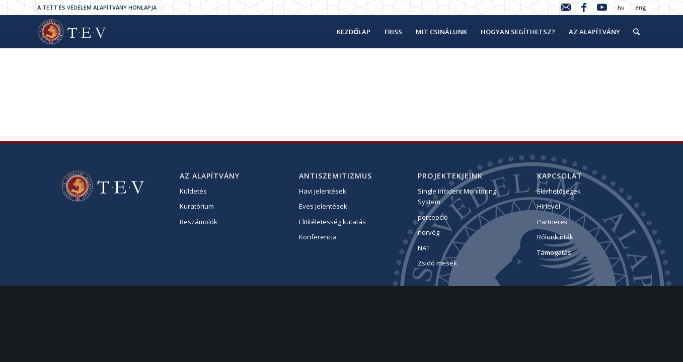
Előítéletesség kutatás (332, 221)
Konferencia (318, 236)
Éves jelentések (323, 206)
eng (640, 7)
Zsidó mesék (437, 262)
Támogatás (554, 252)
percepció (433, 217)
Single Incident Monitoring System (457, 196)
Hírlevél (548, 206)
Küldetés (193, 191)
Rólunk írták (555, 236)
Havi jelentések (322, 191)
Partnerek (552, 221)
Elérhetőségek (559, 191)
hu (621, 7)
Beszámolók (198, 221)
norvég (428, 232)
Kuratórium (197, 206)
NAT (424, 247)
